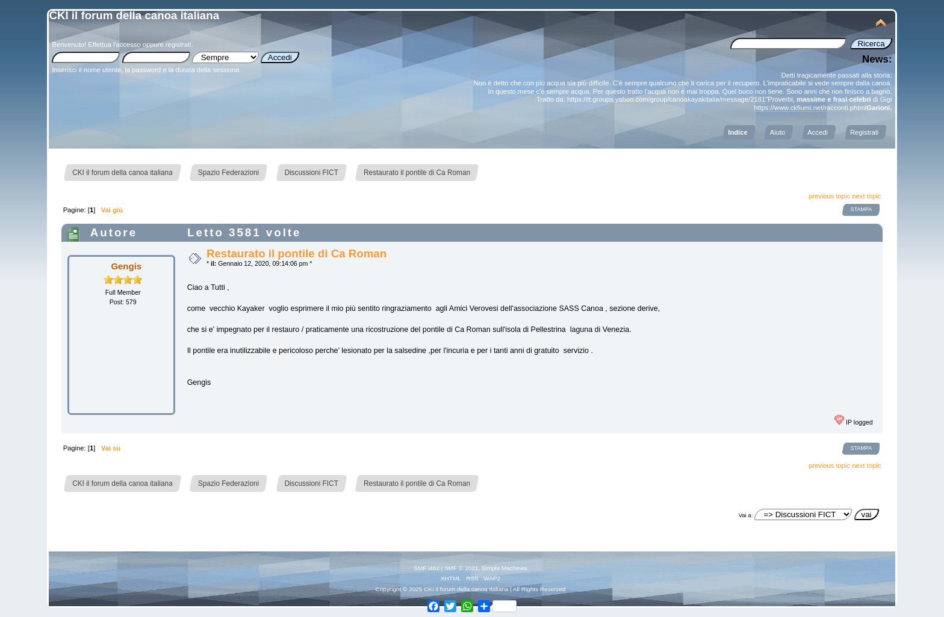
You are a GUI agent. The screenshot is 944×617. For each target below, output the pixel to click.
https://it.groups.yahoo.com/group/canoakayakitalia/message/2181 (666, 99)
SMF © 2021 (461, 568)
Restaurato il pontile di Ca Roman (296, 253)
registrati (178, 44)
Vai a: (746, 515)
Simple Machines (504, 568)
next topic (866, 196)
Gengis (126, 266)
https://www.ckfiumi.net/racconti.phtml (810, 107)
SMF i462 (426, 568)
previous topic (829, 196)
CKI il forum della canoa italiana (134, 15)
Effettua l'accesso (114, 44)
